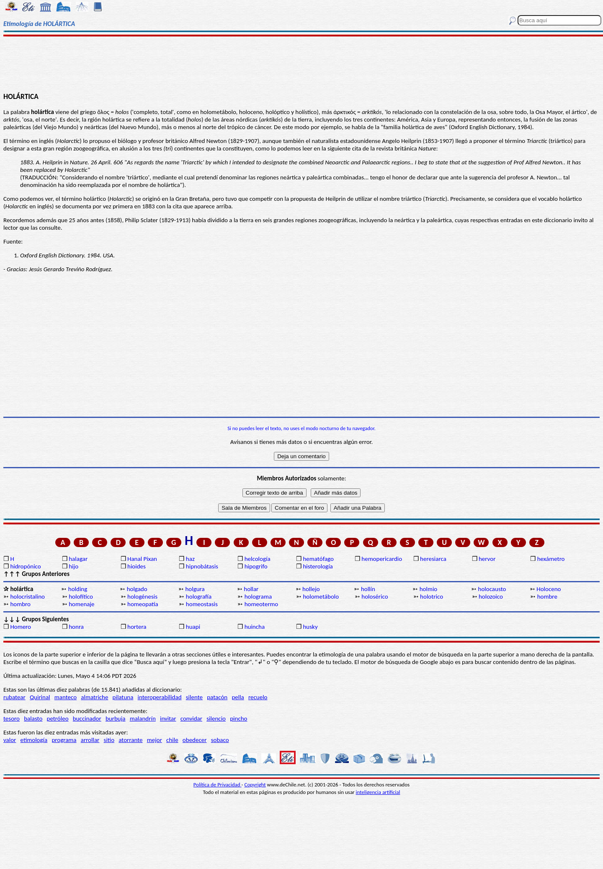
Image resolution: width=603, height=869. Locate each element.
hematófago (318, 559)
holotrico (431, 596)
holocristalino (27, 596)
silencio (216, 718)
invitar (168, 718)
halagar (78, 559)
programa (64, 740)
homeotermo (261, 604)
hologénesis (142, 596)
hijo (73, 566)
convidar (191, 718)
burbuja (116, 718)
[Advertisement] (301, 64)
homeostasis (202, 604)
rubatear (14, 697)
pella (238, 697)
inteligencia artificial (378, 792)
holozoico (491, 596)
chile (172, 740)
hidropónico (25, 566)
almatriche (94, 697)
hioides (136, 566)
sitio (109, 740)
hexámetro (551, 559)
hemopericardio (381, 559)
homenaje (81, 604)
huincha (255, 626)
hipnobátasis (202, 566)
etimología (34, 740)
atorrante (130, 740)
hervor (487, 559)
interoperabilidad (160, 697)
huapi (193, 626)
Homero (20, 626)
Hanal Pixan (142, 559)
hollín (368, 589)
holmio (429, 589)
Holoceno (548, 589)
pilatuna (123, 697)
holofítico (81, 596)
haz (190, 559)
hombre (547, 596)
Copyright (255, 784)
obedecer (195, 740)
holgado (137, 589)
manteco (65, 697)
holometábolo (321, 596)
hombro (20, 604)
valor (9, 740)
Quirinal (40, 697)
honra (76, 626)
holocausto (492, 589)
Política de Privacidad (217, 784)
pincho (238, 718)
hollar (251, 589)
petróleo (58, 718)
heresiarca (433, 559)
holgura (194, 589)
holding (78, 589)
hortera (136, 626)
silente (194, 697)
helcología (258, 559)
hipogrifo (256, 566)
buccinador (87, 718)
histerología (317, 566)
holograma (258, 596)
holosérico (374, 596)
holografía (198, 596)
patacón (217, 697)
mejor (154, 740)
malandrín (143, 718)
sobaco (220, 740)
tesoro (11, 718)
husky (310, 626)
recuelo (258, 697)
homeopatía (142, 604)
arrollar (90, 740)
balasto (33, 718)
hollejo (311, 589)
